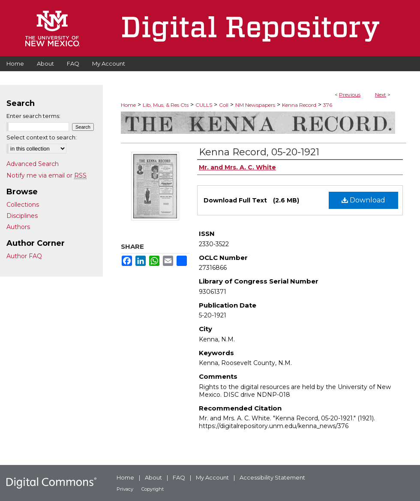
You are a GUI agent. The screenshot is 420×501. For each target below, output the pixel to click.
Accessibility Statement (272, 477)
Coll (223, 105)
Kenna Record (299, 105)
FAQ (179, 477)
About (153, 477)
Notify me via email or (46, 175)
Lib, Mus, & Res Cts (166, 105)
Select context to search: (41, 137)
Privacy (125, 489)
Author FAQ (24, 256)
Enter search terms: (33, 115)
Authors (18, 227)
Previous (349, 94)
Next (380, 94)
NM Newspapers (255, 105)
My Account (212, 477)
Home (128, 105)
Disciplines (22, 216)
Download (363, 200)
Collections (22, 204)
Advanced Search (32, 164)
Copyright (152, 489)
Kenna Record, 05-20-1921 (259, 152)
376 (327, 105)
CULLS (203, 105)
